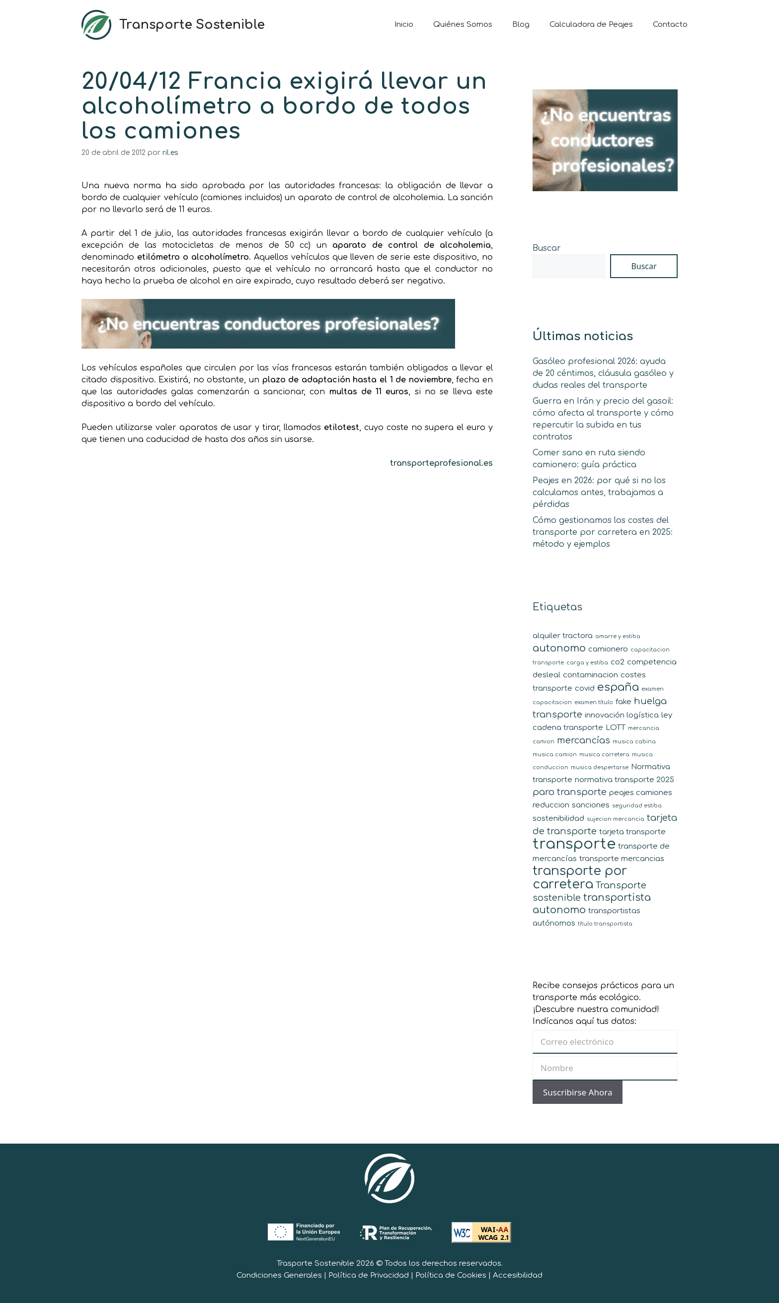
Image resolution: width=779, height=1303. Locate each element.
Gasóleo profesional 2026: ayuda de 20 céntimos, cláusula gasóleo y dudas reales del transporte (603, 373)
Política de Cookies (450, 1275)
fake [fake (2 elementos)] (623, 702)
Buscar (547, 248)
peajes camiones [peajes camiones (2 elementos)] (640, 793)
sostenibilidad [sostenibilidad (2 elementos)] (558, 818)
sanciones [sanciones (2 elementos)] (591, 805)
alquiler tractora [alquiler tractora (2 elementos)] (563, 636)
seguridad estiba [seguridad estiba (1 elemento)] (637, 805)
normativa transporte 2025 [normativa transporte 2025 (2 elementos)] (624, 780)
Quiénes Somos (462, 24)
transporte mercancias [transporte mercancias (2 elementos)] (621, 859)
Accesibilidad (518, 1275)
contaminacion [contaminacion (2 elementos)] (590, 675)
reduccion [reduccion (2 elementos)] (551, 805)
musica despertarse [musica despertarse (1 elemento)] (599, 767)
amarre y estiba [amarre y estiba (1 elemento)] (617, 636)
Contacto (670, 24)
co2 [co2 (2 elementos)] (617, 662)
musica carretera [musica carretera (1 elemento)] (604, 754)
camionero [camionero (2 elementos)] (608, 649)
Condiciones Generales (279, 1275)
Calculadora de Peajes (591, 24)
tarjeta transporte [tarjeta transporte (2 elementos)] (632, 832)
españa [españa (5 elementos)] (618, 687)
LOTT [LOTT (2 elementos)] (615, 728)
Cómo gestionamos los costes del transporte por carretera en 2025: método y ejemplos (603, 532)
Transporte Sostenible (192, 25)
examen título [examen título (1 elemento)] (593, 702)
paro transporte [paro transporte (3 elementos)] (570, 792)
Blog (521, 24)
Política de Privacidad (368, 1275)
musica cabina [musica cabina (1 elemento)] (634, 741)
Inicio (403, 24)
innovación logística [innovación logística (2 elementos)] (622, 715)
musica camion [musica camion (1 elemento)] (555, 754)
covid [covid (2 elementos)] (585, 688)
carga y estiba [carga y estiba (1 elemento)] (587, 662)
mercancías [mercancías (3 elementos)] (583, 740)
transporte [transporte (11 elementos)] (574, 844)
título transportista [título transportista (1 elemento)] (605, 924)
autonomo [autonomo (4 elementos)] (559, 648)
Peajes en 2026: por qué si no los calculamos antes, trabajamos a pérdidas (599, 492)
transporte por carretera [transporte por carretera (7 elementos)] (580, 877)
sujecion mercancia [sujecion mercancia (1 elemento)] (615, 819)
